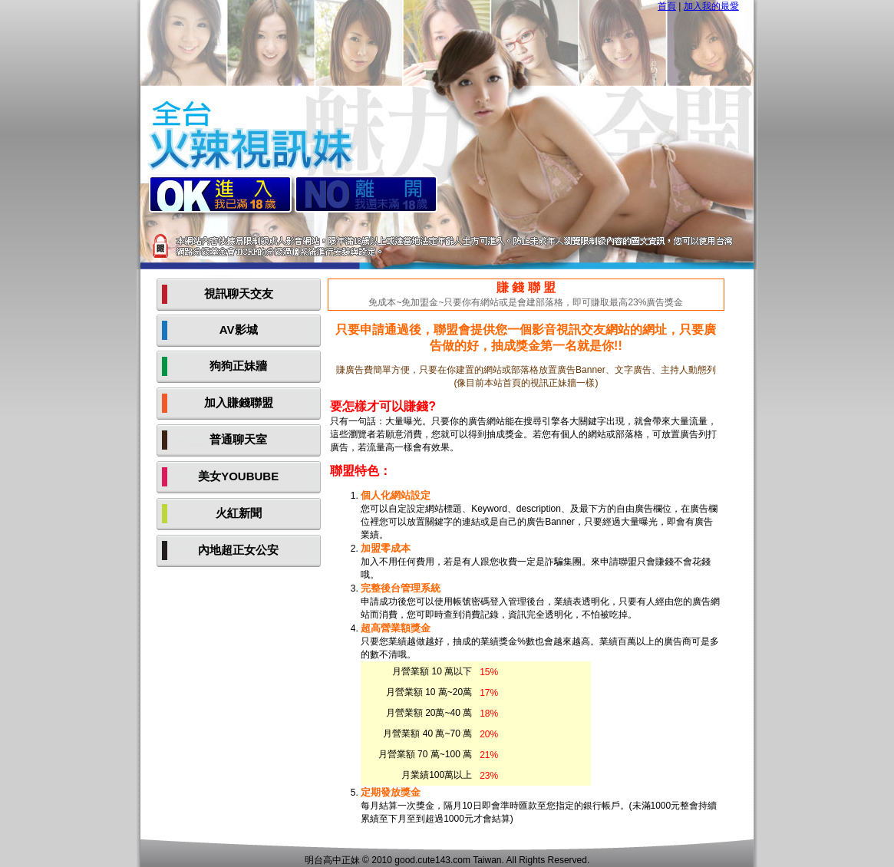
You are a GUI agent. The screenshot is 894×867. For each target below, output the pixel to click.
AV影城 (238, 329)
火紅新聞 (239, 512)
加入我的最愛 (711, 6)
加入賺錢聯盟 (238, 402)
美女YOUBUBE (238, 476)
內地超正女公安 (238, 549)
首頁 (667, 6)
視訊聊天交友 (238, 293)
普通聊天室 (238, 439)
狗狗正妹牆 (238, 365)
